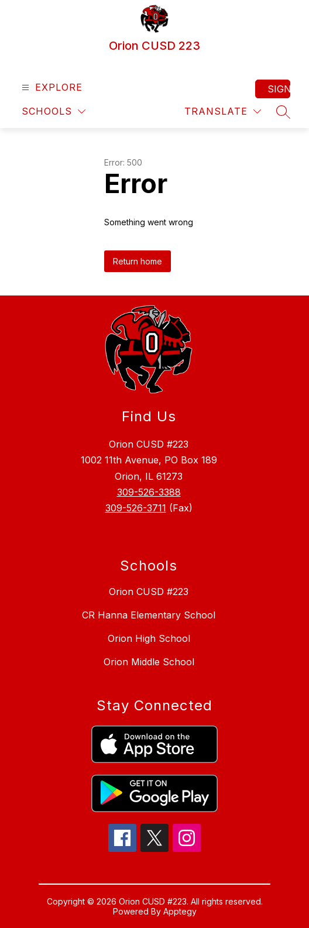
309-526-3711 (135, 508)
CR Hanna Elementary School (148, 615)
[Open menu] (51, 87)
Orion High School (149, 638)
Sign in (278, 89)
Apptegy (180, 911)
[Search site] (283, 112)
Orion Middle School (149, 662)
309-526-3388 (149, 492)
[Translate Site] (222, 111)
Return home (137, 261)
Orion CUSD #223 (148, 591)
